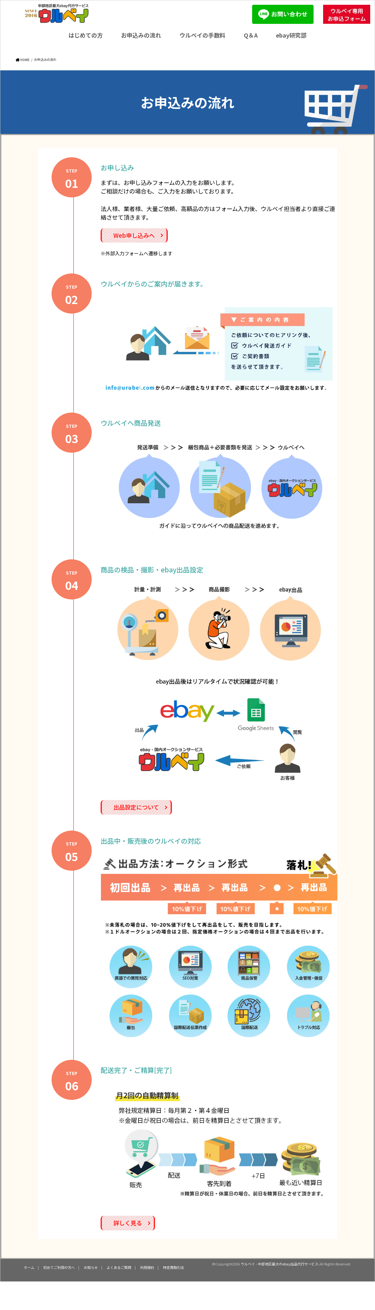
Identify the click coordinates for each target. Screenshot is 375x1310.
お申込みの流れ (141, 35)
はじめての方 (85, 35)
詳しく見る (131, 1222)
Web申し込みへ (138, 235)
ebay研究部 (291, 35)
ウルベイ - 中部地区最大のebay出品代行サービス (279, 1263)
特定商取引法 (173, 1267)
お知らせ (91, 1267)
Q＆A (251, 35)
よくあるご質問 (119, 1267)
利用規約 (147, 1267)
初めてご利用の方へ (59, 1267)
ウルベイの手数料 (202, 35)
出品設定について (140, 807)
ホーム (29, 1267)
